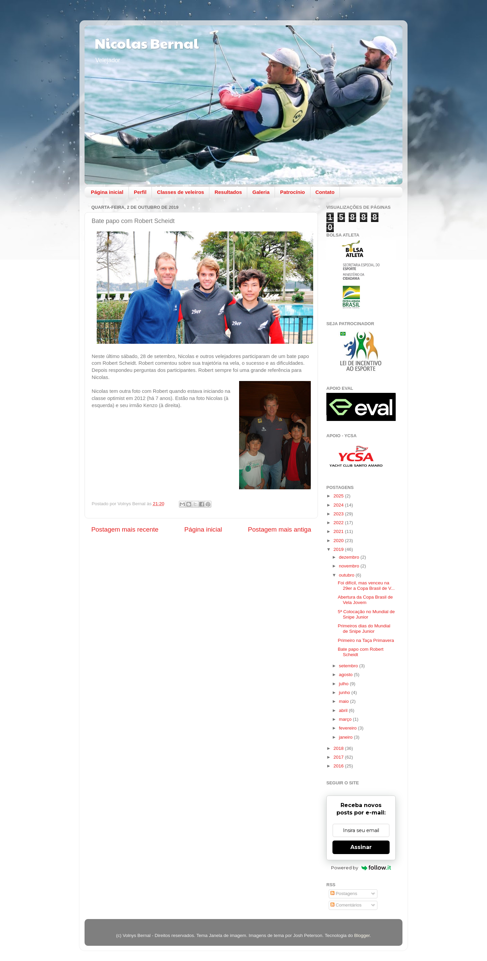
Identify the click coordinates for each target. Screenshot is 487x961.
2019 (339, 549)
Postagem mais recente (124, 529)
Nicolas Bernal (147, 43)
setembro (349, 665)
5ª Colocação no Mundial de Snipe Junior (366, 614)
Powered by (361, 867)
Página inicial (107, 192)
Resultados (228, 192)
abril (344, 710)
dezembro (350, 557)
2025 (339, 495)
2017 (339, 757)
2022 (339, 522)
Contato (325, 192)
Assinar (361, 847)
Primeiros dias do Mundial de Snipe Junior (364, 628)
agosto (346, 674)
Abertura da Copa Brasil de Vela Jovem (365, 600)
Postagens (343, 893)
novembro (350, 565)
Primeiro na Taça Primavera (366, 640)
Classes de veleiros (180, 192)
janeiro (346, 737)
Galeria (261, 192)
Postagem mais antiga (279, 529)
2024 (339, 505)
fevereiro (348, 728)
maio (344, 701)
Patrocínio (292, 192)
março (346, 719)
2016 (339, 765)
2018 (339, 748)
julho (344, 683)
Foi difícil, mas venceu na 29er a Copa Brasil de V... (366, 585)
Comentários (346, 905)
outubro (347, 575)
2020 (339, 540)
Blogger (362, 935)
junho (345, 692)
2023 (339, 513)
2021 (339, 531)
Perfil (140, 192)
